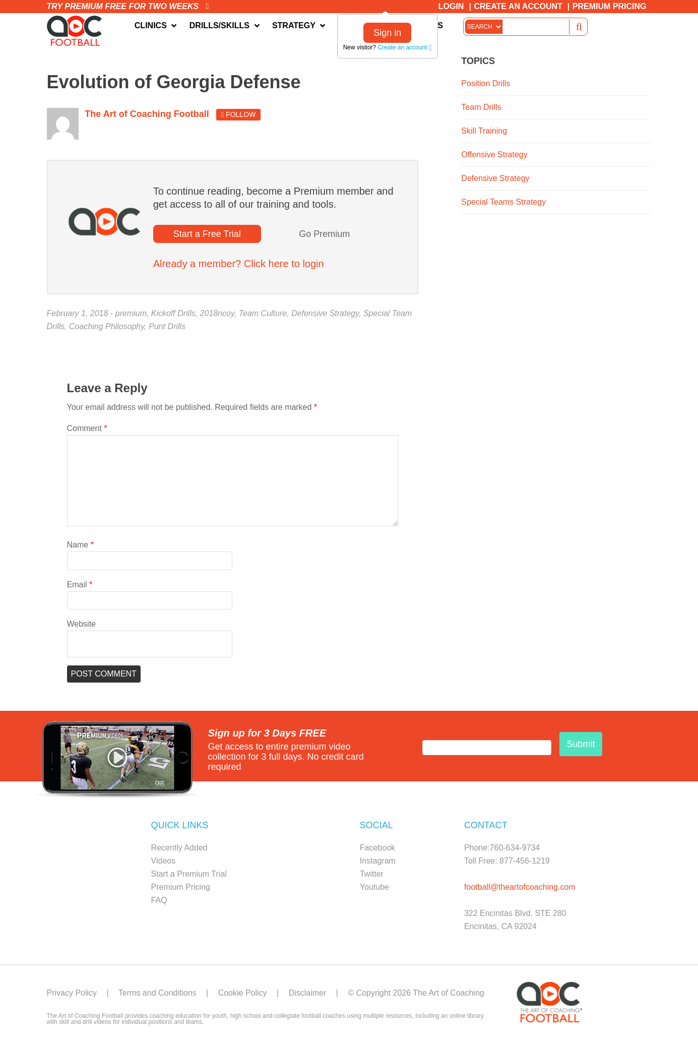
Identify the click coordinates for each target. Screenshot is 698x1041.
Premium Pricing (610, 6)
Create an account (404, 47)
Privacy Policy (72, 993)
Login (451, 6)
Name (80, 544)
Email (80, 584)
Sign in (387, 33)
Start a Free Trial (207, 234)
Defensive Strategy (325, 313)
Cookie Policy (242, 993)
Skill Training (484, 131)
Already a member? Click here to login (238, 263)
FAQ (159, 900)
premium (131, 313)
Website (81, 624)
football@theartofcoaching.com (520, 887)
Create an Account (518, 6)
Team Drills (481, 107)
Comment (87, 428)
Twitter (372, 874)
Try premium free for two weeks (128, 6)
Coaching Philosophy (106, 326)
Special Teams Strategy (503, 202)
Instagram (378, 860)
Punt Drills (167, 326)
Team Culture (263, 313)
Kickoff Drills (173, 313)
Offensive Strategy (494, 154)
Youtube (374, 887)
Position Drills (485, 83)
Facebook (377, 847)
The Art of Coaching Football (77, 31)
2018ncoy (217, 313)
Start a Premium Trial (189, 874)
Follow (238, 114)
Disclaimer (308, 993)
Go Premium (324, 234)
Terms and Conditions (157, 993)
